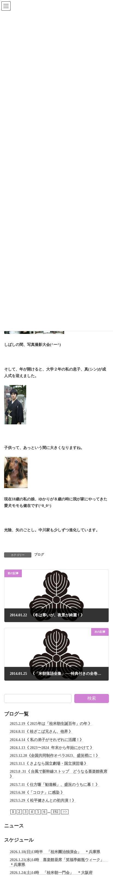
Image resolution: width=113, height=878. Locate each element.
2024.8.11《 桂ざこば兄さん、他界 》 (41, 732)
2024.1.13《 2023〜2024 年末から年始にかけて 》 (52, 748)
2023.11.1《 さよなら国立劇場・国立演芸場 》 (49, 764)
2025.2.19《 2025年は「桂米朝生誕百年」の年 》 (51, 724)
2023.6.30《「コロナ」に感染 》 (37, 792)
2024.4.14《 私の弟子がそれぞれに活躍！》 (47, 739)
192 (55, 812)
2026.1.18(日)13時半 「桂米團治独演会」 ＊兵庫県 (55, 852)
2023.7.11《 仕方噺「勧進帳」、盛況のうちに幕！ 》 (54, 784)
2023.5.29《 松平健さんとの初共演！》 (43, 800)
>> (65, 812)
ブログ (39, 554)
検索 (91, 698)
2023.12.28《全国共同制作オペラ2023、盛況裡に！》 (55, 756)
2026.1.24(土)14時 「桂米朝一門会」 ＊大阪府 (51, 873)
